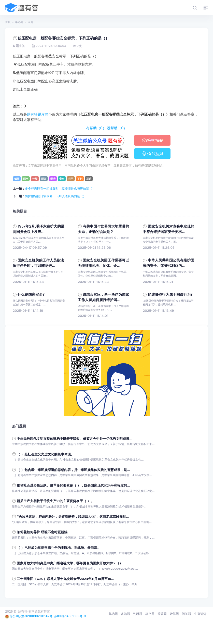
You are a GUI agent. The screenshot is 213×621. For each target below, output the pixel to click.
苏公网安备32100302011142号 (31, 616)
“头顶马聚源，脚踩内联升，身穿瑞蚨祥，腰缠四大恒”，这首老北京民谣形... (73, 516)
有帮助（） (96, 128)
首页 (8, 22)
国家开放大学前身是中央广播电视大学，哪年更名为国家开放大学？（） (70, 563)
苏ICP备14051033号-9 (70, 616)
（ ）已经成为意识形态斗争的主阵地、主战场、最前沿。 (58, 548)
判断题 (137, 614)
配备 (43, 178)
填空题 (149, 614)
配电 (25, 178)
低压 (16, 178)
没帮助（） (117, 128)
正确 (88, 178)
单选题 (19, 22)
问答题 (186, 614)
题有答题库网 (37, 114)
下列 (79, 178)
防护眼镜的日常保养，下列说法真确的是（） (55, 196)
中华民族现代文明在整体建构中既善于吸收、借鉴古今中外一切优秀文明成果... (74, 439)
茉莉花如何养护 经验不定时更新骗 (42, 532)
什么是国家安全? (31, 294)
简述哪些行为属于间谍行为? (170, 294)
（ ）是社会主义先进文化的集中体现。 (45, 454)
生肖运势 (200, 614)
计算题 (174, 614)
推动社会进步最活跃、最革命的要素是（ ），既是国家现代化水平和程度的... (73, 485)
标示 (70, 178)
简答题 (162, 614)
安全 (61, 178)
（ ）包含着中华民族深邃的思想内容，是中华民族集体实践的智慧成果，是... (73, 470)
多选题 (125, 614)
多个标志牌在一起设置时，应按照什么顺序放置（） (60, 188)
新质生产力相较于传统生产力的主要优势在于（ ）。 (55, 501)
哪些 (52, 178)
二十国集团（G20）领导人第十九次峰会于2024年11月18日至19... (65, 579)
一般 (34, 178)
